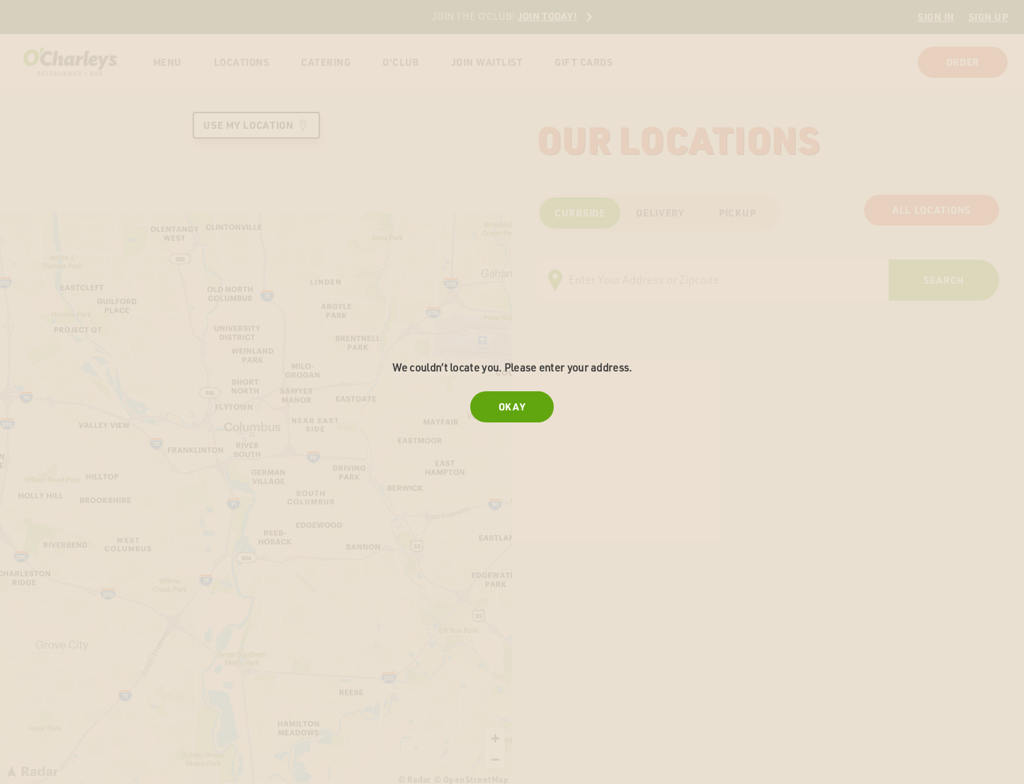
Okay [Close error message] (512, 406)
